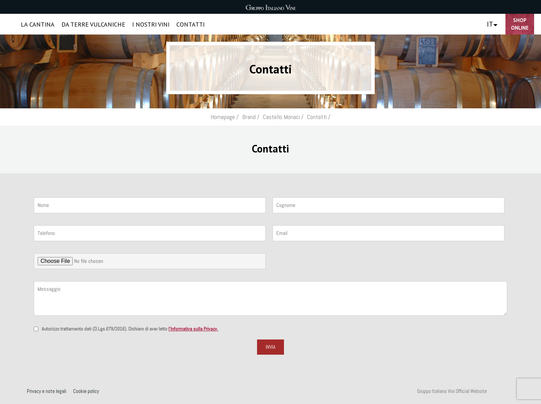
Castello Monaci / (283, 117)
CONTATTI (190, 24)
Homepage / (224, 117)
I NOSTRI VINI (150, 24)
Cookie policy (86, 391)
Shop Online (520, 24)
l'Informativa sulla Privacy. (193, 329)
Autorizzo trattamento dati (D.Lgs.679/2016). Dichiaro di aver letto (130, 329)
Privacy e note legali (46, 391)
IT (490, 24)
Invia (270, 347)
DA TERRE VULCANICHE (93, 24)
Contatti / (319, 117)
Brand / (250, 117)
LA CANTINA (38, 24)
